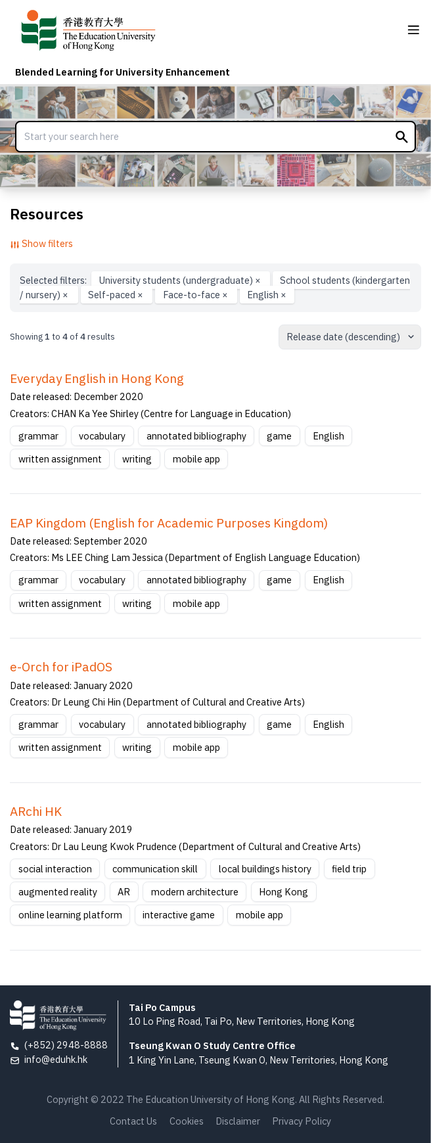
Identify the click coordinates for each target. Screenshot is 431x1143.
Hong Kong (283, 891)
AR (124, 891)
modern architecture (194, 891)
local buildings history (265, 869)
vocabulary (102, 436)
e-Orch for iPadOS (61, 667)
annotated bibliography (196, 436)
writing (137, 459)
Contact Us (133, 1121)
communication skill (155, 869)
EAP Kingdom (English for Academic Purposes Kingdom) (169, 523)
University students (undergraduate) (181, 280)
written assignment (60, 459)
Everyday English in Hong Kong (97, 378)
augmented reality (57, 891)
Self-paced (116, 294)
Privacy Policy (301, 1121)
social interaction (55, 869)
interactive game (179, 914)
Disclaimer (238, 1121)
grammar (38, 436)
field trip (349, 869)
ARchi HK (36, 811)
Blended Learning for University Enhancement (122, 72)
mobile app (196, 459)
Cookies (187, 1121)
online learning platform (70, 914)
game (279, 436)
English (266, 294)
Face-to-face (196, 294)
